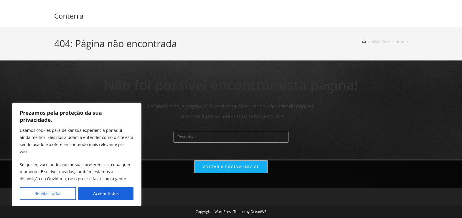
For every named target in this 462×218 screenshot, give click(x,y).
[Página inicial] (364, 41)
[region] (76, 154)
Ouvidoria (56, 178)
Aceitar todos (106, 193)
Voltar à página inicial (230, 166)
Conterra (68, 16)
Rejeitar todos (47, 193)
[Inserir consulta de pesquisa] (231, 137)
